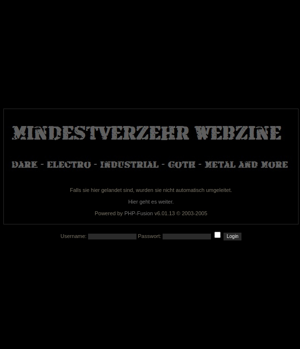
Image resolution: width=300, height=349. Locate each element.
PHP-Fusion (138, 213)
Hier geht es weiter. (151, 202)
